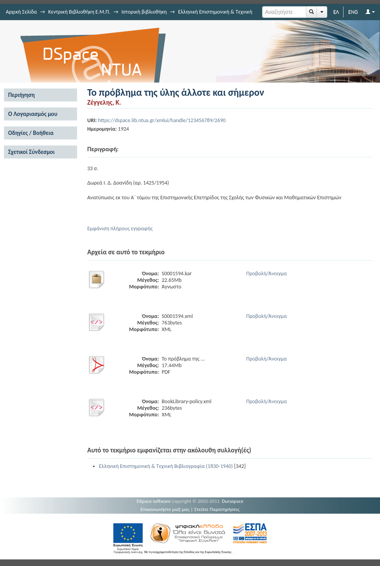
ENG (353, 12)
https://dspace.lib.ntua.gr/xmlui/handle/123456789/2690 (162, 120)
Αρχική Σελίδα (21, 12)
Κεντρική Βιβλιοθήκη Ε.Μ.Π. (79, 12)
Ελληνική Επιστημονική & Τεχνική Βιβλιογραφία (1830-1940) (166, 466)
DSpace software (153, 501)
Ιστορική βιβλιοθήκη (144, 12)
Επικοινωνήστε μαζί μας (165, 509)
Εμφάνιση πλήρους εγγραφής (120, 228)
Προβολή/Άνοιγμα (266, 273)
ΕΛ (336, 12)
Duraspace (233, 501)
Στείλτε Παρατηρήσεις (217, 509)
